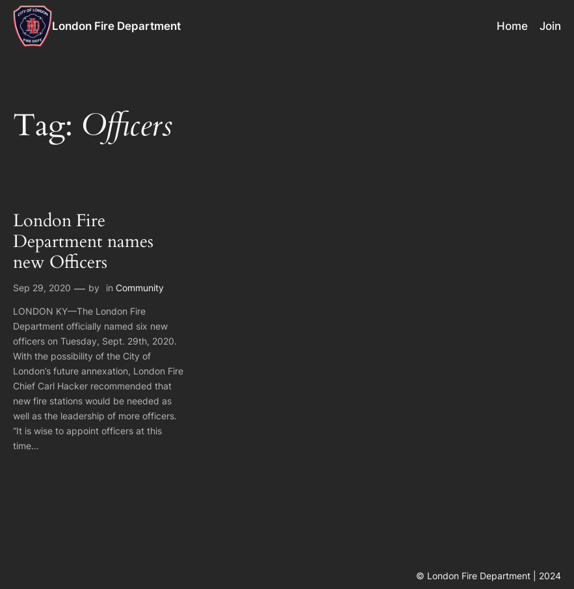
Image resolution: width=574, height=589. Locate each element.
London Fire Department (116, 26)
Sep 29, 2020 (42, 287)
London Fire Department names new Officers (83, 242)
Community (140, 287)
